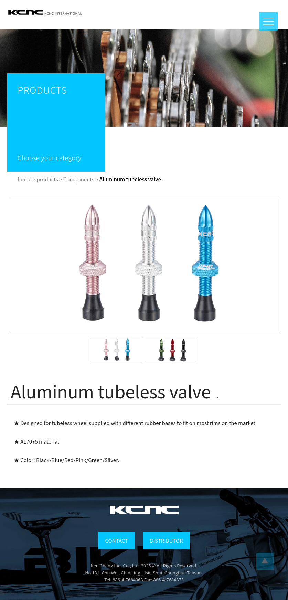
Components (78, 179)
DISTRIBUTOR (166, 540)
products (47, 179)
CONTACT (116, 540)
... (265, 561)
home (24, 179)
